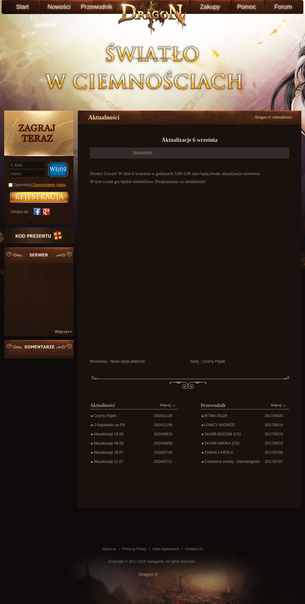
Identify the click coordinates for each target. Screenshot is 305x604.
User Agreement (165, 549)
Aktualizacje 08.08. (109, 443)
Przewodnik (95, 6)
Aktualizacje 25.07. (109, 452)
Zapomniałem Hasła (49, 185)
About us (109, 549)
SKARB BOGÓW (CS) (222, 434)
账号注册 (39, 197)
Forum (283, 6)
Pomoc (246, 6)
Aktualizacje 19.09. (109, 434)
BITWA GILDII (215, 416)
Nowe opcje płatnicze (127, 361)
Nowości (59, 6)
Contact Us (194, 549)
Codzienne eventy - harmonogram (232, 461)
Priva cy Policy (134, 549)
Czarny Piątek (213, 361)
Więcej (167, 405)
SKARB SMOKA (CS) (221, 443)
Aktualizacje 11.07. (109, 461)
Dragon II (262, 117)
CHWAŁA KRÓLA (218, 452)
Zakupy (210, 6)
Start (22, 6)
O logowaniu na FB (109, 425)
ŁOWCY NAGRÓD (219, 425)
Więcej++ (63, 331)
